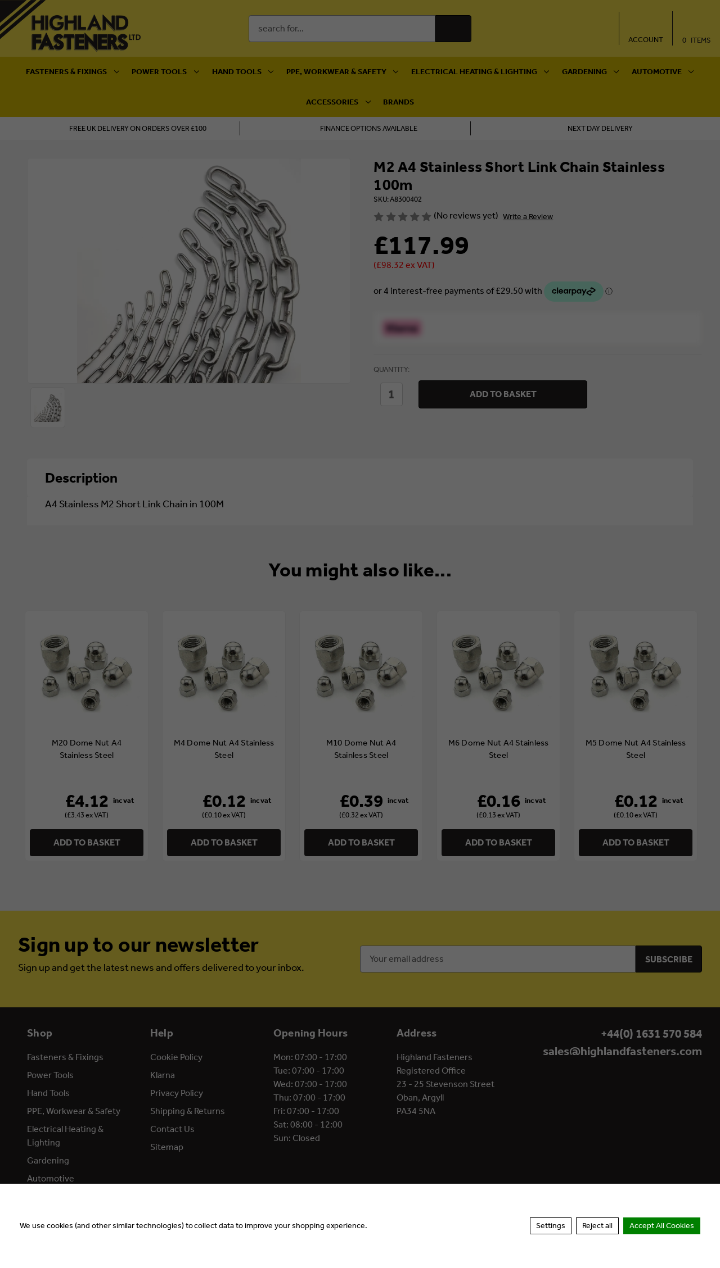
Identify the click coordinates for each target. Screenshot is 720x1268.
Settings (550, 1225)
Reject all (597, 1225)
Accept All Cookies (661, 1225)
